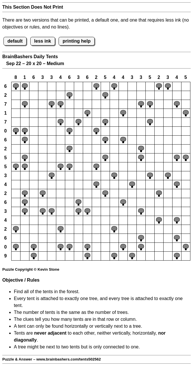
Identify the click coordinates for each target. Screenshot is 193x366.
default (15, 41)
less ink (42, 41)
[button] (16, 86)
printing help (77, 41)
